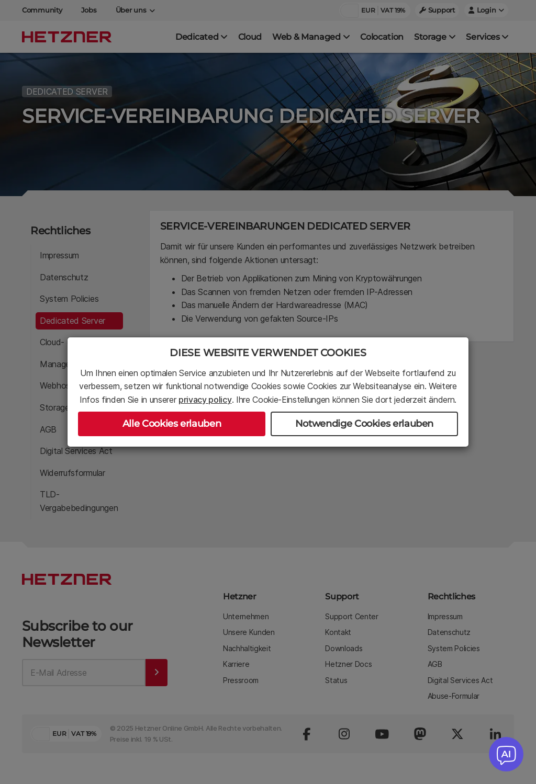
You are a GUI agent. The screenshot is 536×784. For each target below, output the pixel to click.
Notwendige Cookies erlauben (364, 423)
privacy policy (205, 399)
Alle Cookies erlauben (171, 423)
